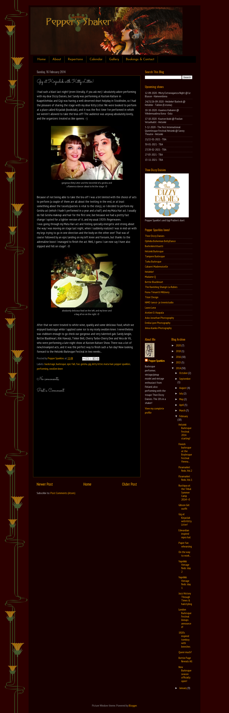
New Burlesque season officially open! (185, 674)
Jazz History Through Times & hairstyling (185, 598)
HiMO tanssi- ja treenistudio (159, 302)
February (183, 416)
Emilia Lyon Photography (157, 323)
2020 (178, 345)
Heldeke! (149, 271)
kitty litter (97, 364)
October (183, 373)
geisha (84, 364)
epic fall (71, 364)
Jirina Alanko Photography (158, 328)
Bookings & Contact (140, 59)
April (181, 405)
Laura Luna (150, 307)
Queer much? (185, 652)
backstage (50, 364)
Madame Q (150, 276)
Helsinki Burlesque (154, 251)
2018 (178, 351)
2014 (178, 368)
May (181, 399)
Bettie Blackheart (154, 282)
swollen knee (56, 368)
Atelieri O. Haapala (154, 312)
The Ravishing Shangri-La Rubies (161, 287)
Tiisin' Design (151, 297)
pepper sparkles (122, 364)
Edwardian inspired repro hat (185, 533)
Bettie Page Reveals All (185, 659)
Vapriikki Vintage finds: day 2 (185, 566)
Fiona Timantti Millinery (157, 292)
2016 (178, 357)
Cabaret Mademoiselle (156, 266)
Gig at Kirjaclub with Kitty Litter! (185, 519)
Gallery (114, 59)
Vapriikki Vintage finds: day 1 (185, 582)
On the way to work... (185, 553)
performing (42, 368)
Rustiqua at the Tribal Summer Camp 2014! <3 (185, 492)
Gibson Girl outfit (184, 506)
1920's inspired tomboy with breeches (184, 639)
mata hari (108, 364)
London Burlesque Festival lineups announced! (185, 618)
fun (78, 364)
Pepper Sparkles (156, 361)
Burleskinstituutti (154, 246)
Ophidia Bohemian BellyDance (160, 241)
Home (41, 59)
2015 (178, 362)
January (183, 688)
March (182, 410)
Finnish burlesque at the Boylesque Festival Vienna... (185, 452)
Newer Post (45, 484)
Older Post (129, 484)
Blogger (133, 705)
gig (89, 364)
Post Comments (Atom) (62, 493)
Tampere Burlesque (155, 256)
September (185, 378)
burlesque (61, 364)
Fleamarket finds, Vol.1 (185, 477)
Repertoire (75, 59)
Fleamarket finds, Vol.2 (185, 468)
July (181, 393)
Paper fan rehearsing (185, 544)
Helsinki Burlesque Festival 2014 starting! (185, 431)
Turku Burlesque (153, 261)
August (183, 388)
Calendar (96, 59)
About (56, 59)
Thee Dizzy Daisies (154, 236)
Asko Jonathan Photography (159, 317)
